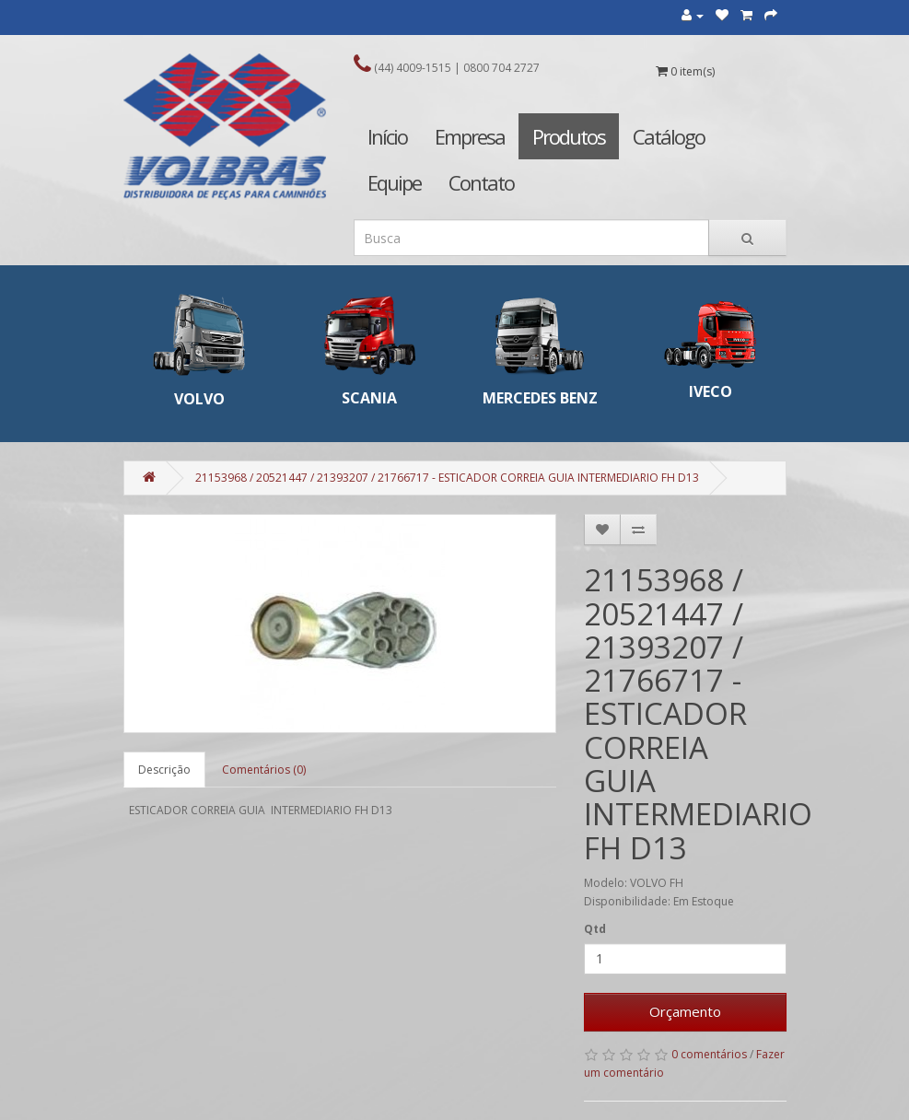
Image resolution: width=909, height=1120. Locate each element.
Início (387, 136)
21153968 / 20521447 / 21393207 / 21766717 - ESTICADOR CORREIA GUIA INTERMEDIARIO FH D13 (447, 477)
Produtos (568, 136)
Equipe (394, 182)
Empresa (470, 136)
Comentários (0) (264, 769)
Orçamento (685, 1011)
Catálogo (669, 136)
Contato (481, 182)
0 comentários (709, 1054)
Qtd (595, 929)
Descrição (164, 769)
